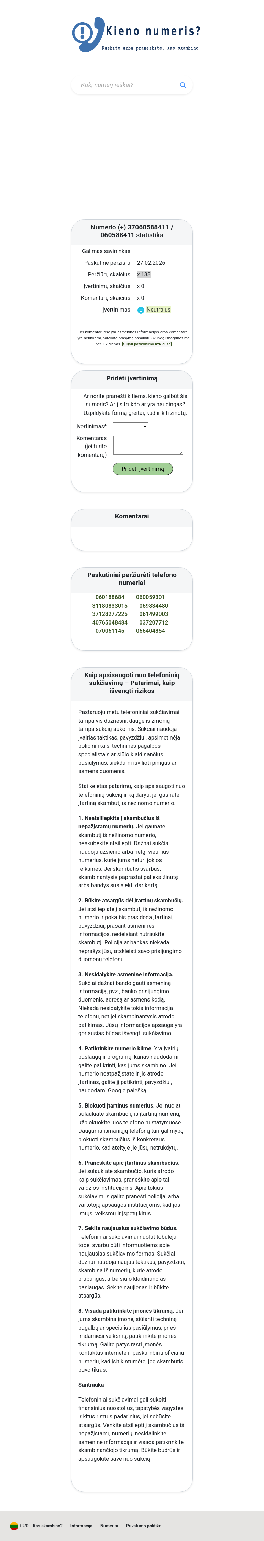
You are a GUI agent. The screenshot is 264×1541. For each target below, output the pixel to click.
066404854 (150, 631)
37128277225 (110, 614)
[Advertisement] (132, 158)
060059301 (150, 597)
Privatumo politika (144, 1525)
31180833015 (110, 605)
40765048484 (110, 622)
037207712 (153, 622)
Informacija (81, 1525)
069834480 (153, 605)
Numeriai (109, 1525)
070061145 (110, 631)
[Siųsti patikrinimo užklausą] (147, 344)
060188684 (110, 597)
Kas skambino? (48, 1525)
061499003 (153, 614)
